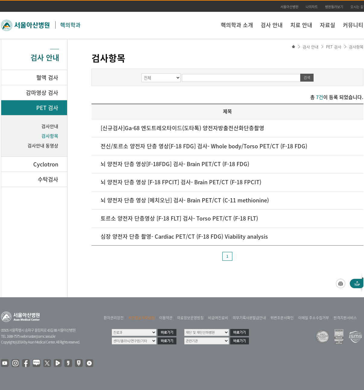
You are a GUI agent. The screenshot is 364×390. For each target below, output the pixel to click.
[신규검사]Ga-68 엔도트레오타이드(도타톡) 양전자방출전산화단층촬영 (182, 128)
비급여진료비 (218, 318)
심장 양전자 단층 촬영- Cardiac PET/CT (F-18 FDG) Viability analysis (184, 236)
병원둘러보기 (334, 6)
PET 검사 (333, 47)
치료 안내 (301, 25)
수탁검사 (48, 179)
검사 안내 (272, 25)
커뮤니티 (353, 25)
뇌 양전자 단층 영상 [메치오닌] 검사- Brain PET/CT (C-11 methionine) (185, 200)
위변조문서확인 (282, 318)
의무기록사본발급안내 (249, 318)
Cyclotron (45, 164)
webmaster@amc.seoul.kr (37, 336)
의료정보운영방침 (190, 318)
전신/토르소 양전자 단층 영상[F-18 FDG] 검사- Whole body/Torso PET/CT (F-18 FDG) (204, 146)
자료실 (327, 25)
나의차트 (312, 6)
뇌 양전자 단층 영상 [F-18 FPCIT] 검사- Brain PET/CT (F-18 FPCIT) (181, 182)
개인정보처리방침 (141, 318)
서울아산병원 (289, 6)
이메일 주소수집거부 (313, 318)
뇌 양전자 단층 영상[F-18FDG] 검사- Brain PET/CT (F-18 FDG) (175, 164)
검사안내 (49, 126)
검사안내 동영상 (42, 145)
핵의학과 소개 (237, 25)
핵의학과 (70, 25)
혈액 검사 (47, 77)
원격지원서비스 (345, 318)
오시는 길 (356, 6)
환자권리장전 (114, 318)
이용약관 (165, 318)
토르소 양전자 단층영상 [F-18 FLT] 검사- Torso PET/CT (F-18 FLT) (179, 218)
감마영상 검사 (42, 93)
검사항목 (356, 47)
